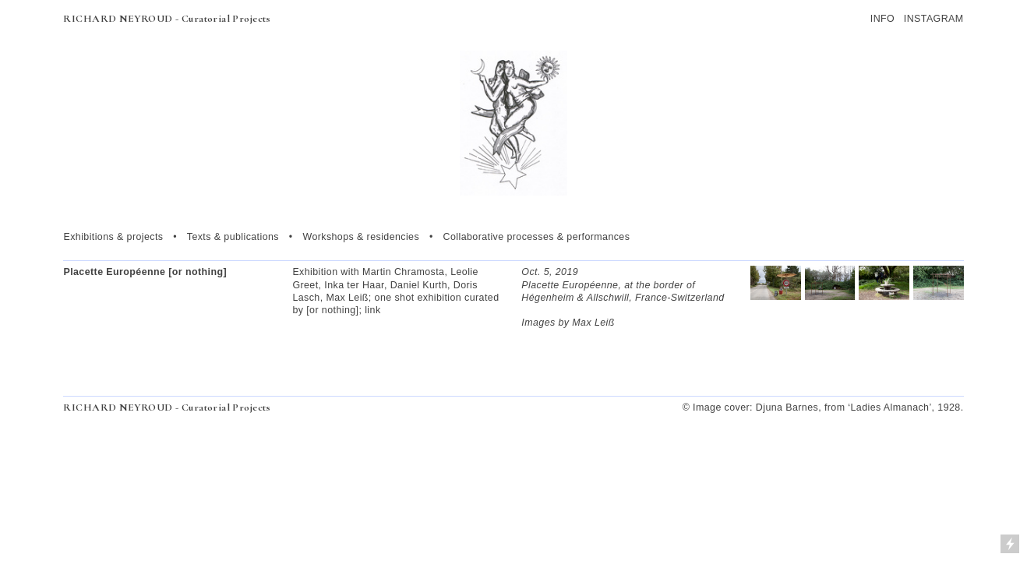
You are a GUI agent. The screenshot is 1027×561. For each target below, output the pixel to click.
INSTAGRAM (934, 18)
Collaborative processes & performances (536, 236)
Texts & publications (233, 236)
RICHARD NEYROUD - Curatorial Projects (166, 18)
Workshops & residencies (360, 236)
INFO (882, 18)
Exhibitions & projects (113, 236)
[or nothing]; (334, 310)
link (372, 310)
